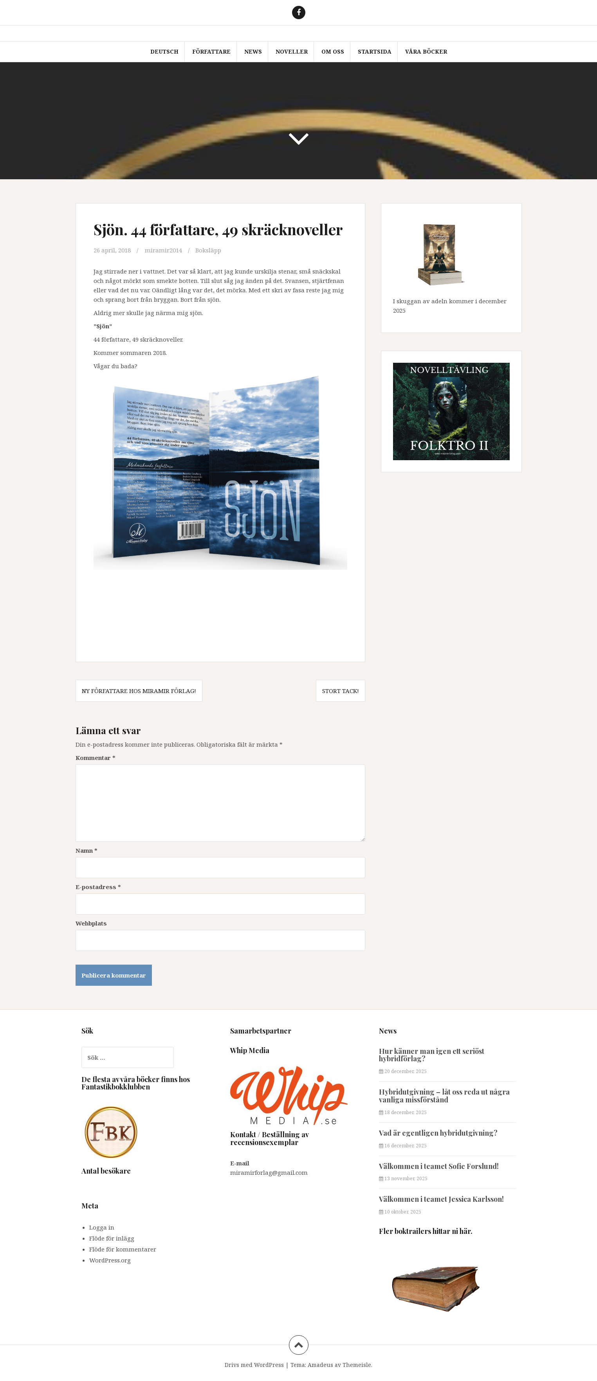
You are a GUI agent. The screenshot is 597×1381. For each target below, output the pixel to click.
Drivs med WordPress (254, 1364)
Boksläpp (208, 250)
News (253, 51)
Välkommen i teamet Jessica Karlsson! (441, 1199)
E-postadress (98, 887)
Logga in (101, 1227)
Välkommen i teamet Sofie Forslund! (439, 1166)
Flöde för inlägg (111, 1238)
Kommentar (95, 758)
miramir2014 (163, 250)
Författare (211, 51)
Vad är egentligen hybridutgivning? (438, 1133)
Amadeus (320, 1364)
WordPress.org (110, 1260)
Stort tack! (340, 691)
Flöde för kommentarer (122, 1249)
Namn (86, 850)
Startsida (374, 51)
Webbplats (91, 923)
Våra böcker (426, 51)
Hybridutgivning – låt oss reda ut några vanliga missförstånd (444, 1095)
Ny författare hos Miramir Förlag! (139, 691)
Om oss (332, 51)
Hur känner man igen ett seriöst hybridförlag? (431, 1055)
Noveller (292, 51)
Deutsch (164, 51)
